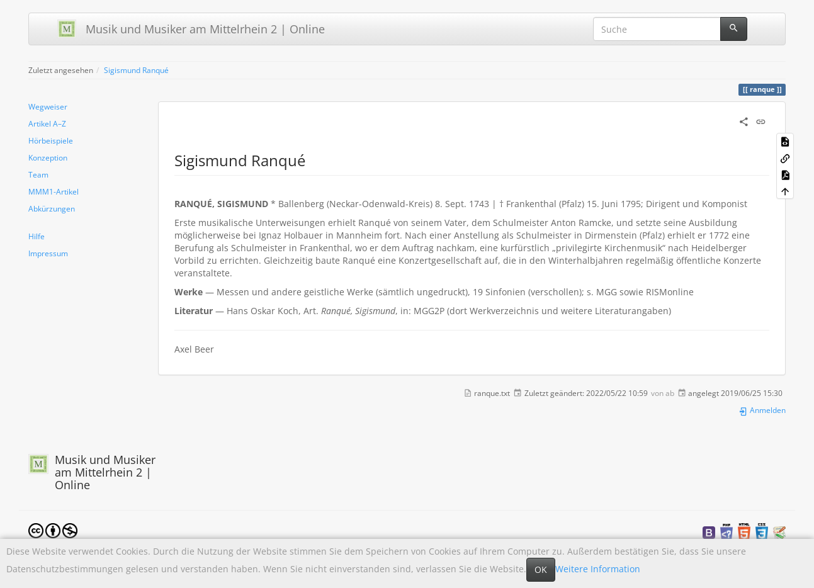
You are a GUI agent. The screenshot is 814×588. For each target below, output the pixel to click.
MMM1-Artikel (53, 191)
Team (38, 174)
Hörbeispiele (50, 140)
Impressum (48, 253)
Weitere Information (597, 569)
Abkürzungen (51, 208)
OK (540, 569)
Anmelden (762, 410)
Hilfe (36, 236)
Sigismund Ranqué (136, 70)
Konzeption (47, 157)
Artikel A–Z (47, 123)
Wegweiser (47, 106)
